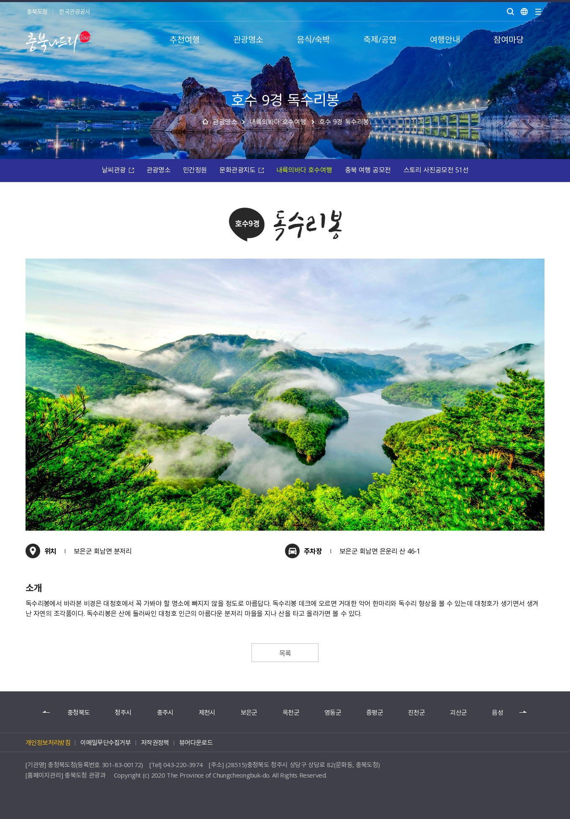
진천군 (416, 712)
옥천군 (290, 712)
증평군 (374, 712)
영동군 (332, 712)
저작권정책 (155, 742)
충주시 (165, 712)
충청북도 (78, 712)
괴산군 (458, 712)
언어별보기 (524, 11)
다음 (523, 712)
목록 (285, 653)
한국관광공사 (74, 11)
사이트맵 (538, 11)
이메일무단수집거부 (105, 742)
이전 (46, 712)
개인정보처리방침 (48, 742)
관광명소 (225, 121)
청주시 (123, 712)
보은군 (249, 712)
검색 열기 (510, 11)
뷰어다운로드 (196, 742)
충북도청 (37, 11)
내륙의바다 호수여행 (277, 121)
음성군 (500, 712)
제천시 (207, 712)
